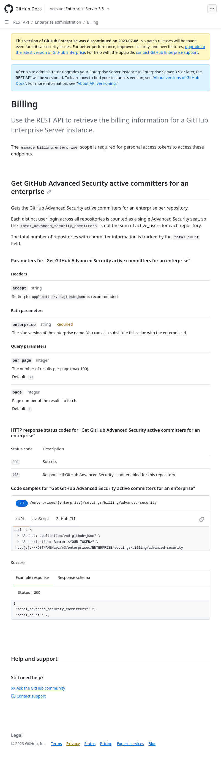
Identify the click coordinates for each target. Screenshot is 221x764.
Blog (152, 743)
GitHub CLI (65, 518)
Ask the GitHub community (38, 688)
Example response (32, 577)
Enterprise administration (58, 22)
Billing (92, 22)
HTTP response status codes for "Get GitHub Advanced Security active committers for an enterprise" (105, 433)
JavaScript (40, 518)
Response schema (74, 577)
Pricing (106, 743)
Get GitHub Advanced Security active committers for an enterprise (100, 187)
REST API (21, 22)
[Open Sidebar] (6, 22)
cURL (20, 518)
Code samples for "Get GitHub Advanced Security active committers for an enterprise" (103, 488)
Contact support (28, 696)
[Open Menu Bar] (212, 8)
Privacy (73, 743)
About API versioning (97, 83)
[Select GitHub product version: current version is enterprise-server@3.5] (79, 8)
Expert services (130, 743)
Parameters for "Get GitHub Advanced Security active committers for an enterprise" (100, 261)
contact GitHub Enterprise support (167, 52)
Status (90, 743)
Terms (56, 743)
